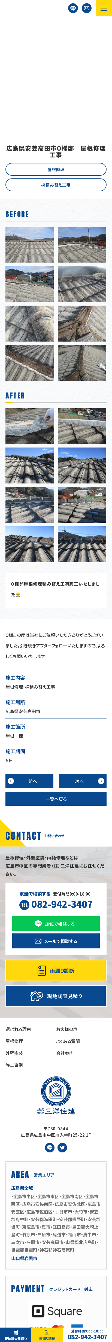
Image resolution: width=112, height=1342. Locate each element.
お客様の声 (66, 928)
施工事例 (14, 964)
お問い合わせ (87, 8)
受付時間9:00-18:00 (56, 799)
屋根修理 (56, 68)
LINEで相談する (73, 8)
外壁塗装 (14, 952)
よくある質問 (68, 940)
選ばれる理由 (18, 928)
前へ (32, 680)
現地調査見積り (16, 1338)
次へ (79, 680)
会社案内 (65, 952)
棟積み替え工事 (56, 84)
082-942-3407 (87, 1335)
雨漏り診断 (47, 1338)
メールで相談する (60, 840)
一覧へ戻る (56, 698)
